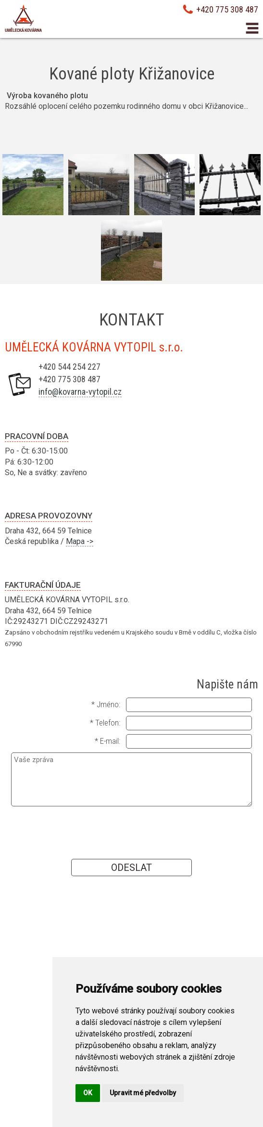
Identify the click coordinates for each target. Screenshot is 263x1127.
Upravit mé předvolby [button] (143, 1093)
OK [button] (87, 1093)
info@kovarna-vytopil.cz (80, 392)
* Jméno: (105, 704)
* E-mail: (107, 741)
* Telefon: (105, 722)
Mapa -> (79, 541)
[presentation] (131, 832)
